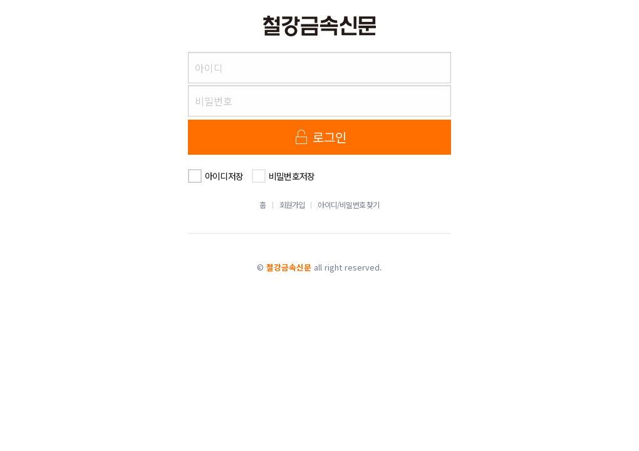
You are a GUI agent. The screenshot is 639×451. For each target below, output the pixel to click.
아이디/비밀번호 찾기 (348, 205)
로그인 (319, 137)
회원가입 (292, 205)
